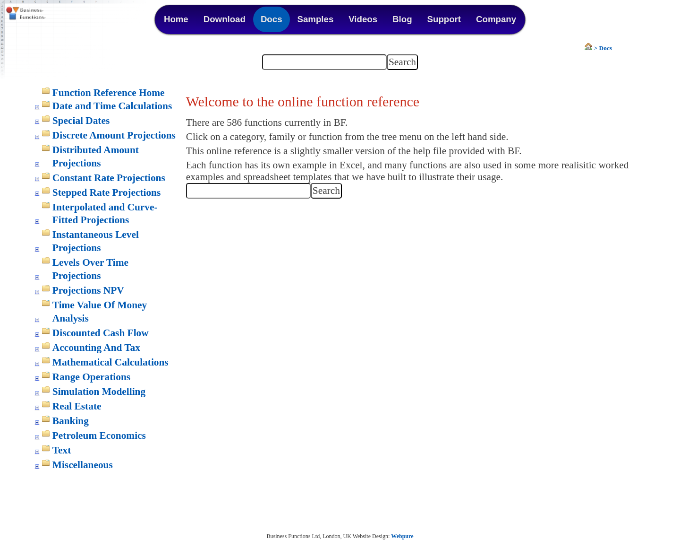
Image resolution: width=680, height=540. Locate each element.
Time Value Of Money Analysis (99, 311)
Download (225, 19)
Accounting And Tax (96, 347)
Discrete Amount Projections (114, 135)
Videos (362, 19)
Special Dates (81, 120)
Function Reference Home (108, 92)
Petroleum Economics (99, 435)
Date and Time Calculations (112, 106)
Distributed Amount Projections (95, 156)
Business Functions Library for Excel (47, 14)
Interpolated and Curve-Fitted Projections (105, 213)
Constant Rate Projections (108, 177)
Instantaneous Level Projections (95, 241)
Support (444, 19)
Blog (402, 19)
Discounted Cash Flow (100, 333)
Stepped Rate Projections (106, 192)
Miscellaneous (82, 464)
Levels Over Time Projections (90, 269)
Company (496, 19)
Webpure (402, 536)
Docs (271, 19)
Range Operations (91, 377)
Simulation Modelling (98, 391)
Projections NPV (88, 290)
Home (176, 19)
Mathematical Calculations (110, 362)
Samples (316, 19)
